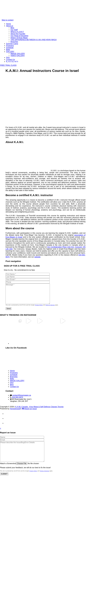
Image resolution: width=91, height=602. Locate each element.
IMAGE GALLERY (18, 54)
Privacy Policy (39, 305)
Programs (10, 46)
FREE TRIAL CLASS (8, 65)
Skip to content (7, 20)
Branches (14, 42)
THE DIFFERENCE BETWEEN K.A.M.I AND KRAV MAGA (34, 40)
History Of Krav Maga (19, 38)
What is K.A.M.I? (17, 32)
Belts (8, 50)
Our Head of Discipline (19, 36)
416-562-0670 (17, 397)
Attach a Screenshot (8, 463)
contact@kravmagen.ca (21, 395)
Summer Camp (12, 44)
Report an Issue (29, 409)
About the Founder (18, 34)
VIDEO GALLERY (18, 56)
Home (8, 24)
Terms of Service (50, 305)
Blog (12, 28)
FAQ (8, 58)
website (37, 257)
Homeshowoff (15, 409)
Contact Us (10, 60)
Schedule (10, 48)
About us (9, 26)
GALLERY (10, 52)
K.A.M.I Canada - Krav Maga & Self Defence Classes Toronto (39, 407)
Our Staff (14, 30)
